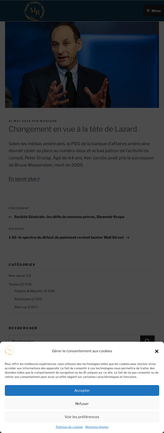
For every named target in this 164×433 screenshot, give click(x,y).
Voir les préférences (82, 417)
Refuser (82, 404)
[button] (156, 351)
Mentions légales (96, 427)
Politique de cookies (69, 427)
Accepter (82, 390)
